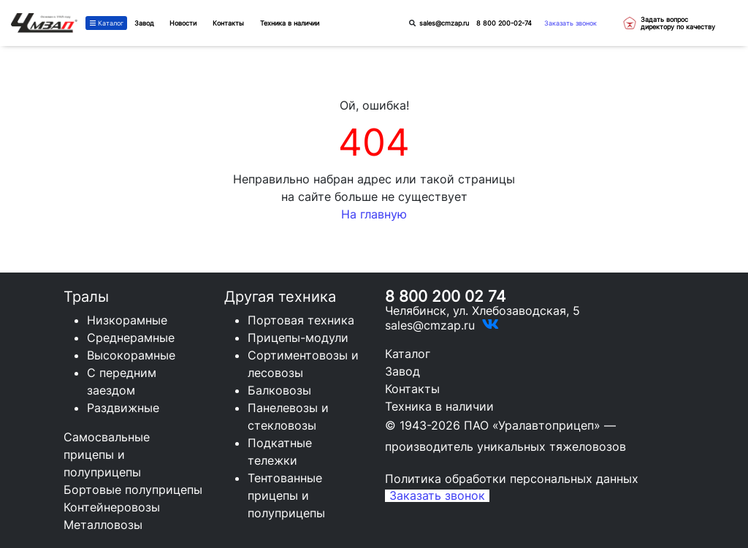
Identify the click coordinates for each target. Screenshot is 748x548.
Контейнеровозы (112, 507)
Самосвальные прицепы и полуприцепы (107, 454)
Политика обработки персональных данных (511, 478)
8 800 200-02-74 (504, 23)
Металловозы (103, 524)
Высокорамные (131, 355)
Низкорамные (127, 320)
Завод (144, 23)
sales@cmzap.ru (444, 23)
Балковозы (279, 390)
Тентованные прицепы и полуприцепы (286, 495)
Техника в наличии (439, 406)
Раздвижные (123, 407)
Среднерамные (131, 337)
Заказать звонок (570, 23)
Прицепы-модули (298, 337)
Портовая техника (301, 320)
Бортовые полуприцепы (133, 489)
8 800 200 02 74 (445, 296)
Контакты (412, 388)
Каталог (106, 23)
